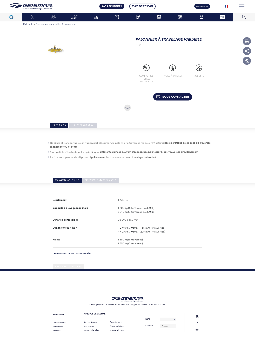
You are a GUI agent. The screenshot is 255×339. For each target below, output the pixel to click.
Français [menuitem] (165, 326)
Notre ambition (117, 326)
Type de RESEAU (142, 6)
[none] (226, 6)
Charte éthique (117, 330)
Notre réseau (58, 326)
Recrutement (116, 322)
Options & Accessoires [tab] (100, 180)
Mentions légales (91, 330)
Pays (147, 319)
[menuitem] (226, 6)
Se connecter (202, 6)
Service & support (91, 322)
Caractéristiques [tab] (67, 180)
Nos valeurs (89, 326)
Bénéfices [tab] (59, 125)
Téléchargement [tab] (83, 125)
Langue (149, 326)
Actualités (57, 330)
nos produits (112, 6)
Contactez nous (59, 322)
